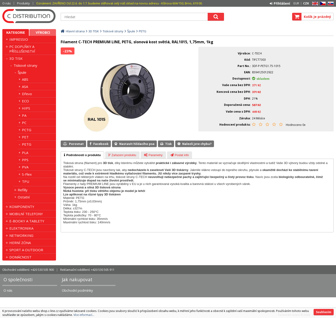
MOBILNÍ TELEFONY (26, 213)
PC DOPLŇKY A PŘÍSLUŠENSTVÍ (22, 49)
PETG (26, 144)
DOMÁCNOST (20, 257)
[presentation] (82, 155)
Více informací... (84, 315)
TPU (25, 181)
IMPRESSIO (18, 39)
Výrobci (43, 32)
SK (330, 3)
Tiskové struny (25, 65)
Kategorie (15, 32)
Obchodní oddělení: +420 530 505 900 (28, 270)
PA (24, 115)
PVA (25, 167)
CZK (306, 3)
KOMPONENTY (21, 206)
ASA (25, 86)
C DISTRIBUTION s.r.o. (29, 16)
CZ (322, 3)
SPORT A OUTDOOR (26, 250)
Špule (22, 72)
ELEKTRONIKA (21, 228)
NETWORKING (21, 235)
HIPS (26, 108)
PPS (25, 159)
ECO (25, 101)
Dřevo (27, 93)
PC (24, 122)
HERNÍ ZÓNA (20, 242)
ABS (25, 79)
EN (314, 3)
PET (25, 137)
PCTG (26, 129)
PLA (25, 152)
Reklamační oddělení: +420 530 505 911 (87, 270)
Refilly (23, 189)
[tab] (82, 155)
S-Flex (27, 174)
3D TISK (16, 58)
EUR (296, 3)
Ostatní (24, 197)
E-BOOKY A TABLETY (26, 221)
